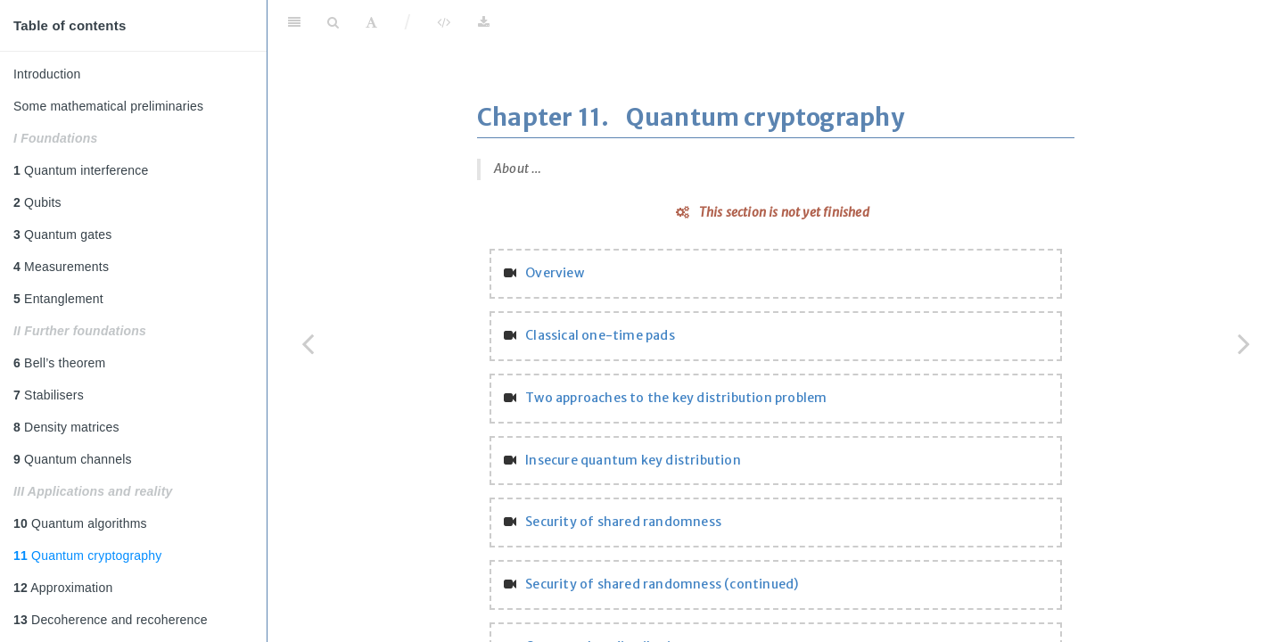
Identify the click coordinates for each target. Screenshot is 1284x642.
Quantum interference (81, 170)
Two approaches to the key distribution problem (676, 398)
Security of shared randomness (623, 522)
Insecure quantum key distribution (633, 460)
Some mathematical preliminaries (108, 106)
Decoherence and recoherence (110, 620)
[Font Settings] (371, 22)
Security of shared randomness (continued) (661, 584)
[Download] (484, 22)
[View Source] (444, 22)
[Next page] (1244, 343)
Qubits (37, 202)
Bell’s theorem (59, 363)
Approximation (62, 587)
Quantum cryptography (87, 555)
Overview (554, 273)
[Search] (333, 22)
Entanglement (58, 299)
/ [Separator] (408, 22)
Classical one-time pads (600, 335)
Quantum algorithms (80, 523)
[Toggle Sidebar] (294, 22)
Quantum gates (62, 234)
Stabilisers (48, 395)
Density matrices (66, 427)
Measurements (61, 266)
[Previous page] (308, 343)
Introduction (47, 74)
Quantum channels (72, 459)
